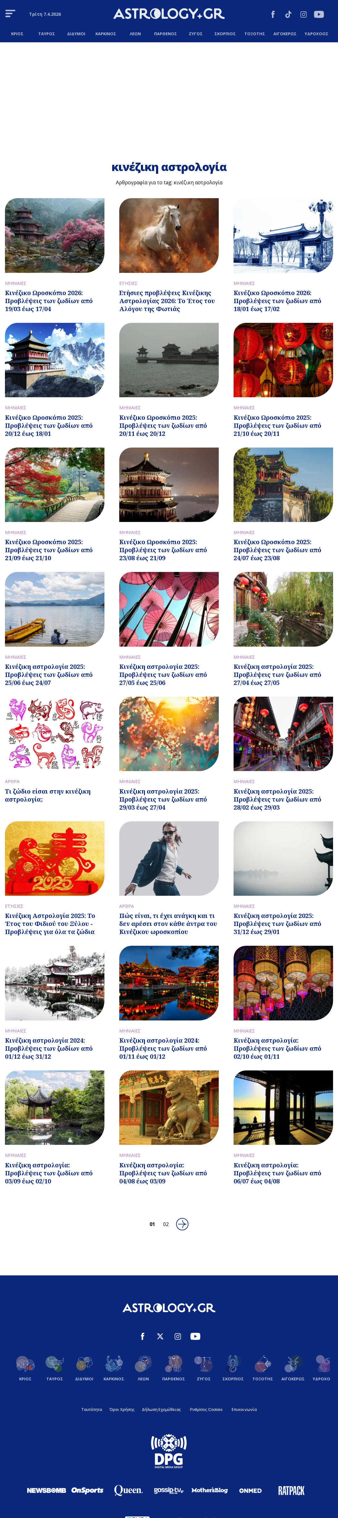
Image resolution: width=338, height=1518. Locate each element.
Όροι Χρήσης (121, 1409)
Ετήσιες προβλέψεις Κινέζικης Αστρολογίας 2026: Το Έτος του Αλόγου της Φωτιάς (167, 301)
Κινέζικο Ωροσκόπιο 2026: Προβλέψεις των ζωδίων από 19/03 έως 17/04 (49, 301)
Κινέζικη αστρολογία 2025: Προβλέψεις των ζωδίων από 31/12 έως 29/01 (277, 923)
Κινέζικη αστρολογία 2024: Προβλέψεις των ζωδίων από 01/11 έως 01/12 (163, 1048)
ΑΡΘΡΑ (12, 781)
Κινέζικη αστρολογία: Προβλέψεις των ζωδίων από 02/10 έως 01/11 (277, 1048)
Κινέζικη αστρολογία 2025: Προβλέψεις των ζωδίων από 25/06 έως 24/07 (49, 674)
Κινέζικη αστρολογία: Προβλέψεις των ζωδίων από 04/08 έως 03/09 (163, 1173)
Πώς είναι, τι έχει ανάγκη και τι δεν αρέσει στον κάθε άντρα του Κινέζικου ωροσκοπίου (168, 923)
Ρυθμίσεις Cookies (206, 1409)
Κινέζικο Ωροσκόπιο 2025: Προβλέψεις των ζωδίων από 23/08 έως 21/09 (163, 550)
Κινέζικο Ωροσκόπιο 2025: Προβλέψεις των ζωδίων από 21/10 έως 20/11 (277, 425)
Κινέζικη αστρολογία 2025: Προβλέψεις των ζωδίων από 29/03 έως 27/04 (163, 799)
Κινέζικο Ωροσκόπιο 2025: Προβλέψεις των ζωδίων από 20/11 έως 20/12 (163, 425)
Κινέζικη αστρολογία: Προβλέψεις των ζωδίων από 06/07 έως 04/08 (277, 1173)
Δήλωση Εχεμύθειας (161, 1409)
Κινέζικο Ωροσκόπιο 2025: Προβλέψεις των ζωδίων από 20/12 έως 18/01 (49, 425)
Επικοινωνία (244, 1409)
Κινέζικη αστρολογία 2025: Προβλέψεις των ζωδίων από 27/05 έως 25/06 (163, 674)
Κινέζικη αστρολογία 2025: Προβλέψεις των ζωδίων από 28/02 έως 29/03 (277, 799)
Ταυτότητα (91, 1409)
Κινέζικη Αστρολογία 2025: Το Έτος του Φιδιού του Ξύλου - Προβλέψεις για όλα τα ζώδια (50, 923)
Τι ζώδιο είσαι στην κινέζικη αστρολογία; (48, 795)
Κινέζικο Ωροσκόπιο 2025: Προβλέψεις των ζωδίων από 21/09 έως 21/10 (49, 550)
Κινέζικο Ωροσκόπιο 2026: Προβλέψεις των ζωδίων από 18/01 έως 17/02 (277, 301)
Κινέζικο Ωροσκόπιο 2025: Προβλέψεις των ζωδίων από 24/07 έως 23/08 (277, 550)
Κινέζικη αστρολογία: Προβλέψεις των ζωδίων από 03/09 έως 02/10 (49, 1173)
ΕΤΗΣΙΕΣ (128, 283)
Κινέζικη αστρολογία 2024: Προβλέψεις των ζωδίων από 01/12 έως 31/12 (49, 1048)
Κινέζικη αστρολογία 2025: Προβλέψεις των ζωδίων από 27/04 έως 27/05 (277, 674)
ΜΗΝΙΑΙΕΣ (15, 283)
